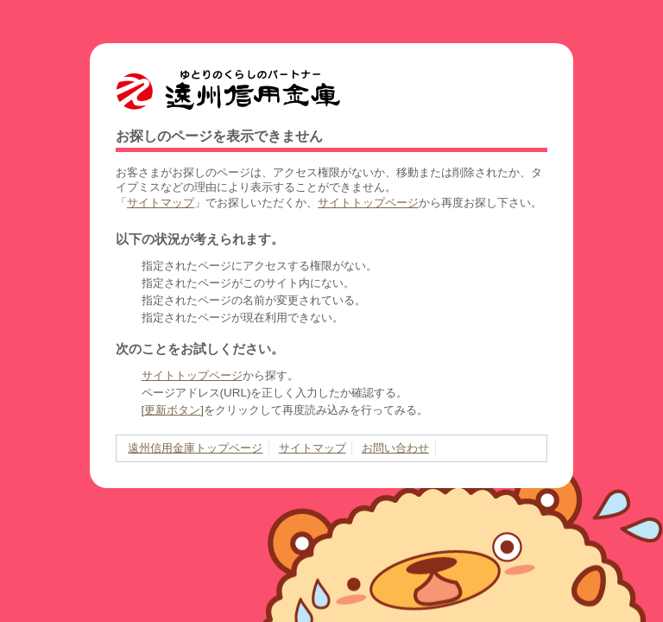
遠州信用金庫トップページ (195, 447)
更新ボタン (172, 409)
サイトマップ (160, 202)
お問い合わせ (395, 447)
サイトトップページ (368, 202)
